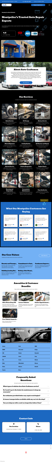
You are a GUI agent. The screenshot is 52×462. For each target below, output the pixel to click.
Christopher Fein (10, 224)
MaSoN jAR (25, 238)
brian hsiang (25, 224)
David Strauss (41, 238)
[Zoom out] (50, 447)
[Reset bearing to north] (50, 448)
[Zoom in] (50, 445)
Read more (22, 221)
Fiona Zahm (40, 224)
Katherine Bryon (10, 238)
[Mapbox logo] (2, 461)
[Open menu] (49, 5)
